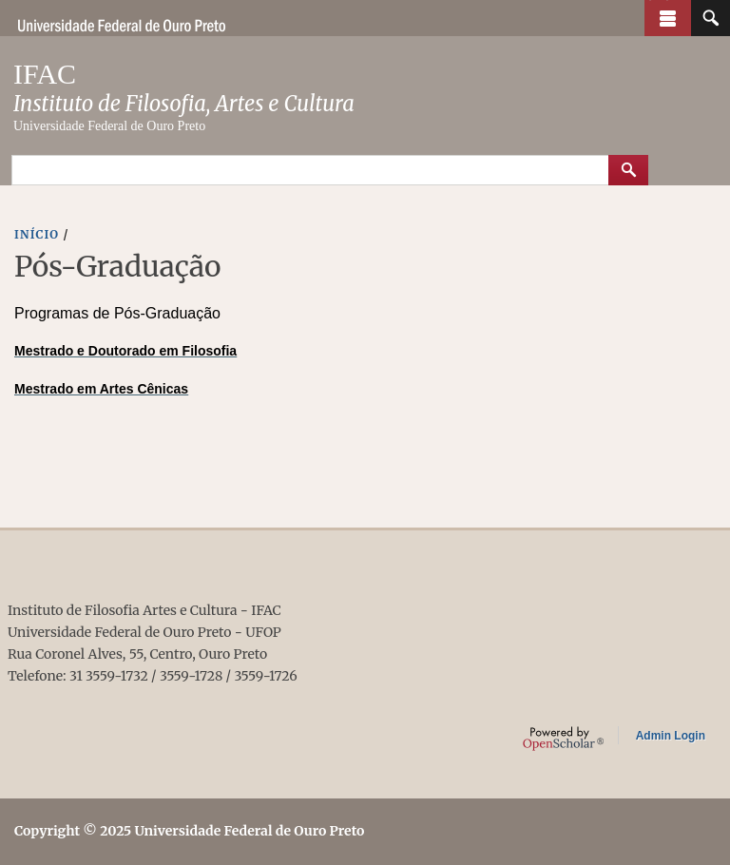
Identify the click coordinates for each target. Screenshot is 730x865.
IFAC (44, 73)
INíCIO (36, 234)
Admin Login (670, 735)
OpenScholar (563, 738)
